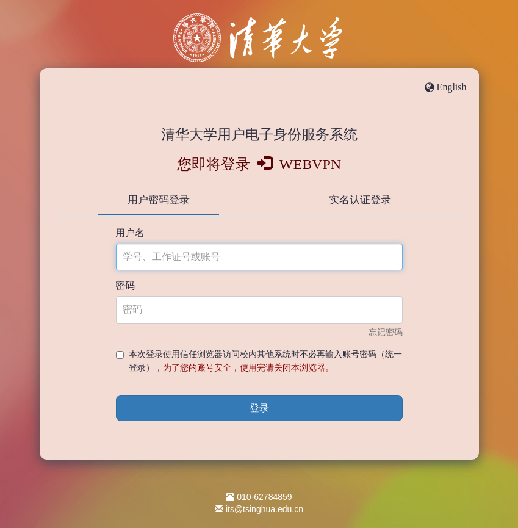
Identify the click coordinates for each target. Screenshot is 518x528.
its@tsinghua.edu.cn (264, 509)
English (452, 87)
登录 (259, 408)
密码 (125, 285)
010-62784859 (264, 497)
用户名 (130, 233)
